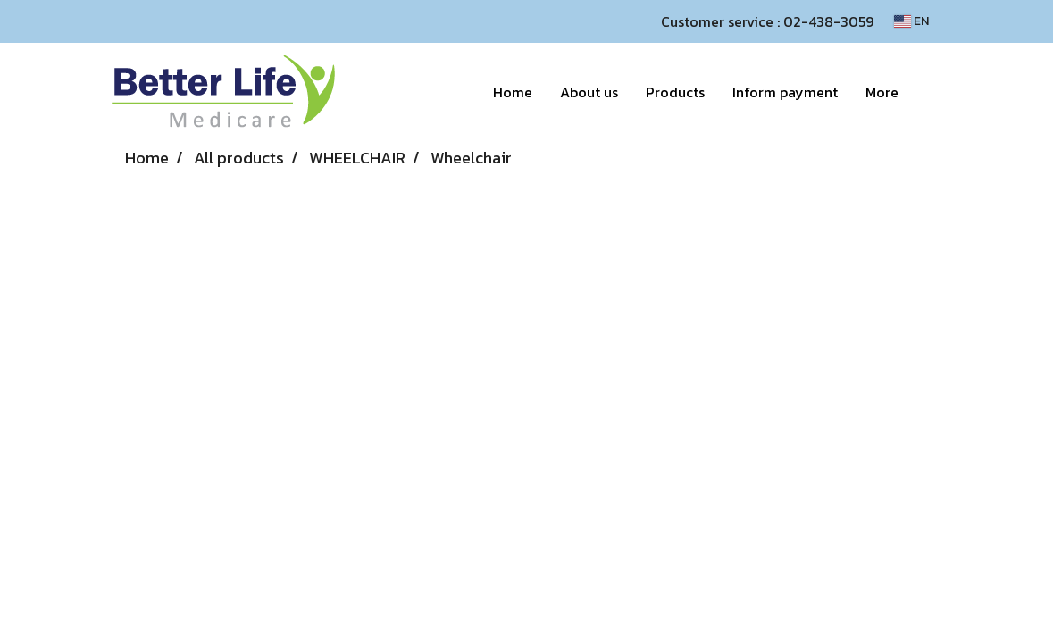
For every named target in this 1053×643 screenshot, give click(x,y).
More (881, 92)
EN (911, 21)
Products (675, 92)
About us (589, 92)
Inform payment (785, 92)
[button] (928, 92)
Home (512, 92)
